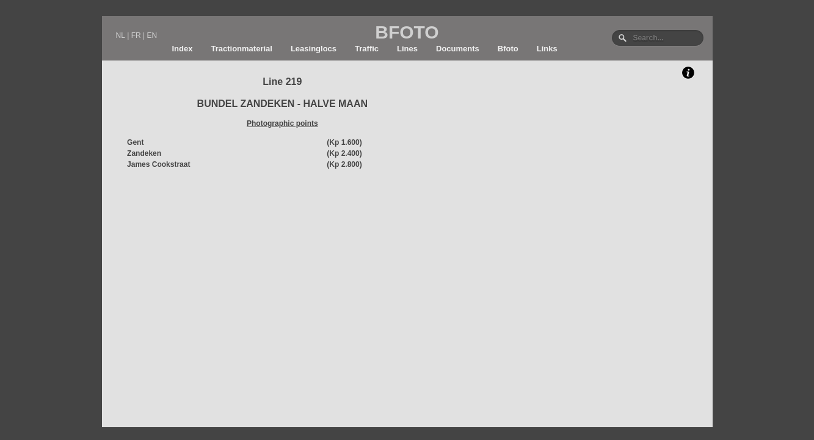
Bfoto (508, 48)
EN (152, 35)
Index (182, 48)
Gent (135, 142)
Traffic (367, 48)
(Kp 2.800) (344, 164)
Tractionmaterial (241, 48)
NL (120, 35)
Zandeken (144, 153)
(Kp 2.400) (344, 153)
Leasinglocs (313, 48)
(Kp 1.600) (344, 142)
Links (547, 48)
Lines (407, 48)
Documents (457, 48)
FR (136, 35)
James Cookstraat (158, 164)
